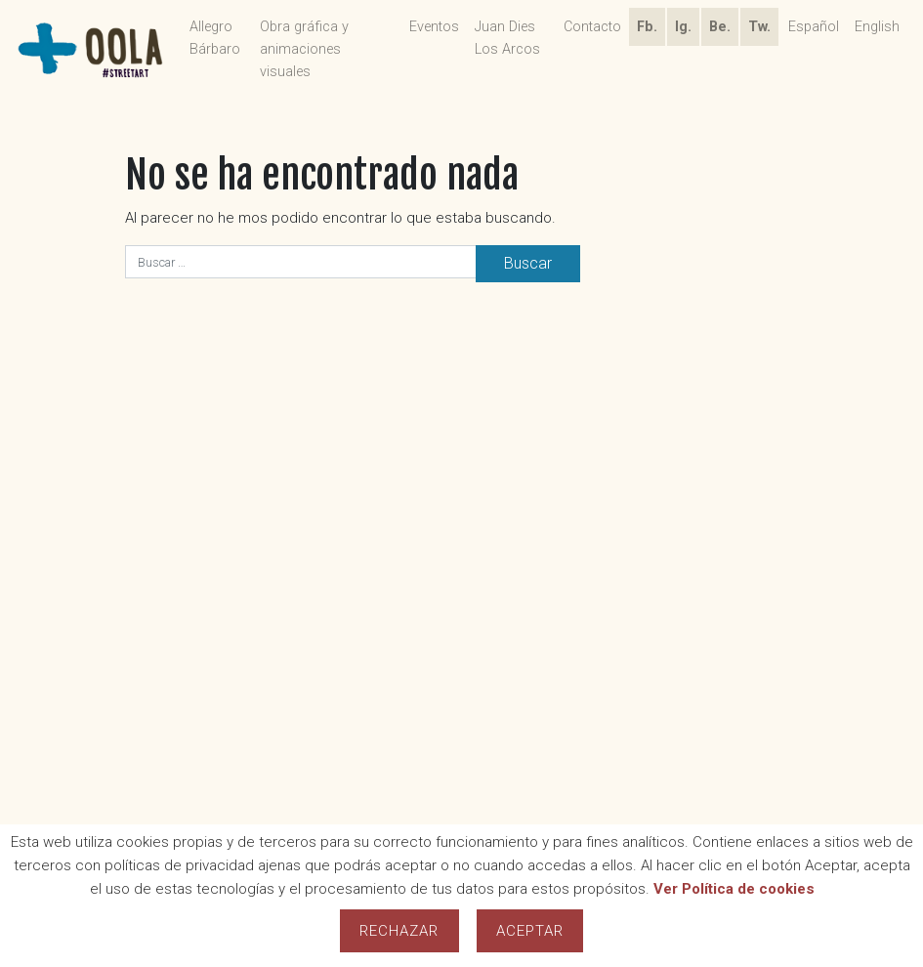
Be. (720, 27)
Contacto (592, 27)
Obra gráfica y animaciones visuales (304, 49)
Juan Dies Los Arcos (507, 38)
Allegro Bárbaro (214, 38)
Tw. (759, 27)
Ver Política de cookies (734, 889)
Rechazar (399, 931)
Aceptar (530, 931)
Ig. (683, 27)
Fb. (647, 27)
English (877, 27)
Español (813, 27)
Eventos (434, 27)
